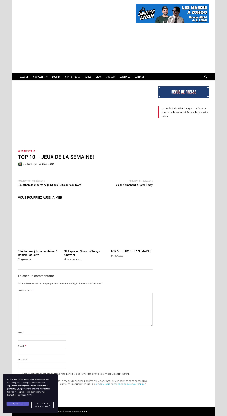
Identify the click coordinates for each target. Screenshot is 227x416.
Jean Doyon (32, 164)
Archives (125, 76)
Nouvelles (39, 76)
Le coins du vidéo (26, 150)
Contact (139, 76)
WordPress (73, 411)
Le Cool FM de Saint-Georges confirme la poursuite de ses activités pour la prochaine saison (185, 112)
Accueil (24, 76)
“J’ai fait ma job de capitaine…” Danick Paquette (37, 253)
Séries (88, 76)
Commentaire (26, 290)
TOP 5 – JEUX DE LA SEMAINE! (131, 251)
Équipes (56, 76)
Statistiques (72, 76)
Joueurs (111, 76)
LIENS (99, 76)
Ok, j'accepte (18, 404)
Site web (22, 359)
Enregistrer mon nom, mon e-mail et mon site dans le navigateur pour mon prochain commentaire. (76, 374)
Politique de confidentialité (42, 405)
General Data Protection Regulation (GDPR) (120, 384)
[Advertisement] (113, 51)
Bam (84, 411)
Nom (21, 332)
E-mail (22, 346)
